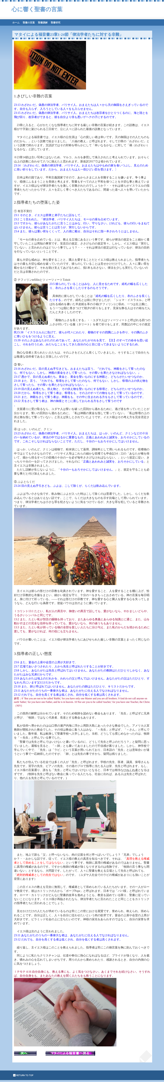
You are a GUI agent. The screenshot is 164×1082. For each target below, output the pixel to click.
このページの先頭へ (23, 1075)
